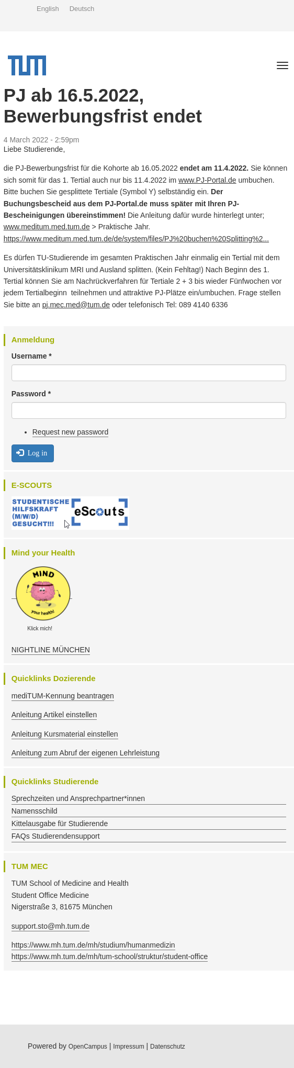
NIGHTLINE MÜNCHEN (51, 650)
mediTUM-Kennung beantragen (63, 696)
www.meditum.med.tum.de (47, 226)
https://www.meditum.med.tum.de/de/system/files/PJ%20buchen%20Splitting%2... (136, 239)
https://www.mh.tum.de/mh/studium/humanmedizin (93, 945)
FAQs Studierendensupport (56, 836)
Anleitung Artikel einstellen (54, 714)
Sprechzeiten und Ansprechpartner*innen (78, 798)
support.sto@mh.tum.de (51, 926)
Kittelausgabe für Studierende (60, 823)
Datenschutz (167, 1046)
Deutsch (82, 9)
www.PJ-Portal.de (207, 180)
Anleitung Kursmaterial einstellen (65, 734)
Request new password (70, 432)
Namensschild (35, 811)
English (48, 9)
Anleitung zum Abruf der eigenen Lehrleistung (86, 753)
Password (31, 394)
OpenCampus (88, 1046)
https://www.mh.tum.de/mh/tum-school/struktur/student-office (110, 956)
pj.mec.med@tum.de (76, 305)
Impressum (128, 1046)
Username (32, 356)
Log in (31, 453)
